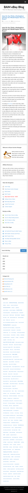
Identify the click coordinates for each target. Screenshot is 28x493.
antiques (13, 307)
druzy (14, 339)
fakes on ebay (20, 395)
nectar (12, 427)
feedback (4, 398)
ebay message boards (7, 366)
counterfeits (22, 337)
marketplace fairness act (7, 425)
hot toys (21, 412)
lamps (12, 420)
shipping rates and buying (15, 454)
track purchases (6, 471)
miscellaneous (21, 425)
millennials (15, 425)
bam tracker (17, 315)
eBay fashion (5, 361)
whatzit (18, 476)
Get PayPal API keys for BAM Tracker (13, 231)
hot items (12, 412)
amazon (8, 305)
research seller (17, 442)
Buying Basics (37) (8, 284)
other (4, 434)
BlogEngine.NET (13, 489)
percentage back (15, 437)
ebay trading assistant (7, 386)
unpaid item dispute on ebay (8, 476)
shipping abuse (17, 449)
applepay (17, 307)
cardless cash (5, 332)
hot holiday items (6, 412)
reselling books (6, 444)
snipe (12, 456)
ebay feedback (11, 361)
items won (5, 420)
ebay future (17, 361)
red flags (4, 442)
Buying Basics (12, 22)
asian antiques (5, 310)
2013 (4, 266)
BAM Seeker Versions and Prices (12, 233)
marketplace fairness (15, 422)
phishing (20, 437)
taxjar (13, 466)
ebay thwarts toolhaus (14, 383)
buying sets (13, 330)
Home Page (7, 186)
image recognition (20, 415)
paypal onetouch (13, 434)
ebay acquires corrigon (19, 342)
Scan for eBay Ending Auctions (12, 217)
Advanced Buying (16, 21)
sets (13, 449)
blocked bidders (21, 317)
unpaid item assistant (17, 473)
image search (5, 417)
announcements (6, 307)
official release (5, 432)
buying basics (7, 325)
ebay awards (5, 344)
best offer (5, 317)
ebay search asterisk (7, 376)
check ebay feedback (21, 332)
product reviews (6, 439)
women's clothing (16, 478)
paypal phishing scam (7, 437)
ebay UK (14, 386)
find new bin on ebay (18, 400)
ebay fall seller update (18, 359)
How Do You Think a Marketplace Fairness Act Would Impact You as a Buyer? (13, 17)
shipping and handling (7, 451)
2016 (4, 261)
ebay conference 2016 (7, 354)
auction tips (19, 310)
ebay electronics (16, 356)
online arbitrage (12, 432)
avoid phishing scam (14, 312)
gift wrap (10, 405)
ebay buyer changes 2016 (8, 347)
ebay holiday (5, 364)
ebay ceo (11, 349)
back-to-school (5, 315)
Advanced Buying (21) (9, 278)
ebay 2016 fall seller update (8, 342)
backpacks (21, 312)
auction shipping (12, 310)
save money (5, 446)
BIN (8, 317)
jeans (9, 420)
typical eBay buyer (20, 471)
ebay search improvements (16, 376)
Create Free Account (9, 204)
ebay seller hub (6, 381)
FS (16, 491)
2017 (4, 258)
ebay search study (6, 378)
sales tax (18, 444)
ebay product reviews (12, 371)
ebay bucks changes (17, 344)
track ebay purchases (20, 468)
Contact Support (8, 206)
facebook (18, 393)
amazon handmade (14, 305)
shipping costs (15, 451)
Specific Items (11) (8, 291)
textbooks (21, 466)
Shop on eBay (8, 241)
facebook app (5, 395)
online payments (19, 432)
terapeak (16, 466)
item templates (19, 417)
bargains (22, 315)
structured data (6, 461)
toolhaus (4, 468)
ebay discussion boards (7, 356)
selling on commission (7, 449)
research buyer (10, 442)
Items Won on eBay (9, 222)
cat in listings (13, 332)
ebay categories (6, 349)
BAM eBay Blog (14, 7)
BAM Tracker (8, 194)
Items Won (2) (7, 286)
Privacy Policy (8, 243)
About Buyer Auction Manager (11, 189)
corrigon (16, 337)
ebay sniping (20, 381)
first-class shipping (11, 403)
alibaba (4, 305)
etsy (8, 393)
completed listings (6, 337)
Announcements (5, 22)
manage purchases (6, 422)
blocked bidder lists (13, 317)
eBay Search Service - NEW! (11, 196)
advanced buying (13, 302)
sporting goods (16, 459)
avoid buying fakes (6, 312)
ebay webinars (15, 388)
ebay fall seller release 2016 (8, 359)
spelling (11, 459)
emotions (4, 393)
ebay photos (5, 371)
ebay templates (6, 383)
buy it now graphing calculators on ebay (10, 322)
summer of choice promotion (8, 464)
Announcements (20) (8, 281)
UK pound (5, 473)
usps (15, 476)
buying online (17, 327)
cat (9, 332)
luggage (20, 420)
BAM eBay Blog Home (10, 201)
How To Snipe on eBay (10, 220)
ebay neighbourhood (16, 366)
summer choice (12, 461)
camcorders (18, 330)
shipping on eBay (6, 454)
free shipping (5, 405)
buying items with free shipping (8, 327)
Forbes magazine (19, 403)
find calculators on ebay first (8, 400)
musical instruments (6, 427)
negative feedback (18, 427)
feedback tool (10, 398)
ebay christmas (17, 349)
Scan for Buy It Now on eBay (11, 215)
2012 (4, 268)
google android (15, 405)
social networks (17, 456)
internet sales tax (12, 417)
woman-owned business (7, 478)
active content (5, 302)
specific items (6, 459)
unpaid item (10, 473)
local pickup (16, 420)
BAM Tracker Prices (9, 236)
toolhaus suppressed (11, 468)
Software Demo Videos (10, 199)
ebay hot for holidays (12, 364)
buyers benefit (21, 322)
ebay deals (14, 354)
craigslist (4, 339)
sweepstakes (16, 464)
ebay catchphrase (17, 347)
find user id (5, 403)
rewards (14, 444)
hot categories (15, 410)
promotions (12, 439)
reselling (22, 442)
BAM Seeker (7, 191)
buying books (14, 325)
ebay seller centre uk (14, 378)
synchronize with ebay (7, 466)
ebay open (22, 366)
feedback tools (16, 398)
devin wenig (9, 339)
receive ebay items (18, 439)
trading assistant (13, 471)
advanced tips (21, 302)
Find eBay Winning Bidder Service (12, 238)
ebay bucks (11, 344)
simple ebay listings (6, 456)
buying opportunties (6, 330)
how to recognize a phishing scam (9, 415)
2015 (4, 263)
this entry (10, 103)
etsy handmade (13, 393)
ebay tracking (21, 383)
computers (12, 337)
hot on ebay (17, 412)
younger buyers (6, 481)
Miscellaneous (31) (8, 289)
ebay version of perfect (7, 388)
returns (11, 444)
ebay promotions (20, 371)
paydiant (7, 434)
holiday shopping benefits (7, 410)
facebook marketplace (13, 395)
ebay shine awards (13, 381)
